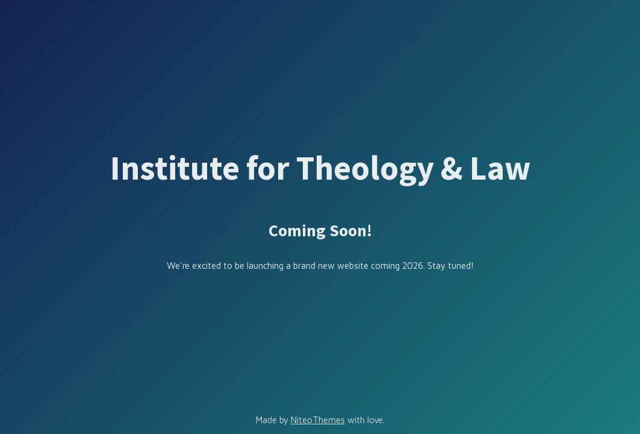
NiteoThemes (318, 420)
